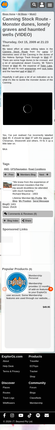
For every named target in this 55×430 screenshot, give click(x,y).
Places (6, 387)
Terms (6, 371)
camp (45, 51)
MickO (33, 14)
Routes (6, 392)
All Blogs (22, 14)
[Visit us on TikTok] (30, 416)
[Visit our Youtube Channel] (20, 416)
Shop (32, 376)
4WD (6, 169)
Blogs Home (9, 14)
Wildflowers (9, 403)
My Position (25, 201)
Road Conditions (37, 169)
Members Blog (26, 174)
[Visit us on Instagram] (12, 416)
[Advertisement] (29, 248)
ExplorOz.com (12, 356)
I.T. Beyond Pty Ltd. (22, 421)
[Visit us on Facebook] (4, 416)
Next (43, 174)
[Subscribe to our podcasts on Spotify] (38, 416)
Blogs (33, 392)
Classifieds (35, 398)
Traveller (34, 361)
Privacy (16, 371)
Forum (33, 387)
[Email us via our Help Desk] (47, 416)
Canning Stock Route (15, 51)
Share (26, 220)
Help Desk (8, 366)
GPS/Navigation (18, 169)
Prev (9, 174)
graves (46, 138)
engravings (30, 68)
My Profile (36, 198)
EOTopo (34, 366)
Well (46, 57)
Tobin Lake (46, 65)
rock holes (47, 68)
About (6, 361)
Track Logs (8, 398)
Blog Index (11, 220)
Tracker (34, 371)
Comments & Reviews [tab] (20, 213)
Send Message (41, 201)
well (22, 71)
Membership (36, 403)
